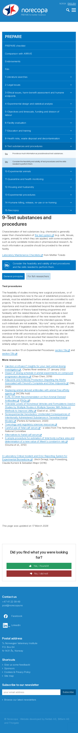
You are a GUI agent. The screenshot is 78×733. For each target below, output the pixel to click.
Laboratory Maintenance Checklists (21, 254)
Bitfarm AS (63, 718)
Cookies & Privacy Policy (17, 671)
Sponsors (9, 668)
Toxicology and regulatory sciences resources (29, 424)
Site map (9, 675)
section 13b (8, 353)
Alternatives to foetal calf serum (22, 434)
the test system (43, 234)
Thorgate (14, 722)
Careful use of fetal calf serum (21, 427)
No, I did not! (41, 573)
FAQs (23, 400)
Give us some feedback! (17, 664)
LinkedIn (16, 624)
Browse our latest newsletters (20, 699)
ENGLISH (72, 3)
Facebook (16, 615)
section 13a (61, 349)
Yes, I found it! (41, 565)
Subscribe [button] (68, 691)
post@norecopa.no (12, 605)
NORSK (62, 3)
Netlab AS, (51, 718)
